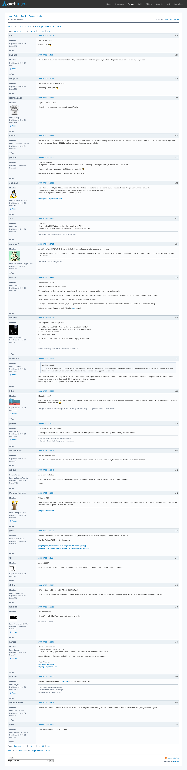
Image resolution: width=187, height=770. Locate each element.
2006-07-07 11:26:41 (46, 531)
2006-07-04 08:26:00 (46, 219)
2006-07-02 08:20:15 (46, 36)
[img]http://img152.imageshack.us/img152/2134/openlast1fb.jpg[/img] (63, 548)
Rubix (65, 681)
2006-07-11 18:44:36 (46, 703)
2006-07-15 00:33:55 (46, 724)
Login (40, 16)
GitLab (149, 4)
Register (32, 16)
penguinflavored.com (46, 511)
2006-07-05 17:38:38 (46, 451)
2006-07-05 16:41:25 (46, 423)
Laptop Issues (24, 26)
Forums (131, 4)
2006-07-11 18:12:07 (46, 642)
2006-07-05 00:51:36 (46, 318)
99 (43, 31)
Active (165, 20)
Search (23, 16)
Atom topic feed (173, 758)
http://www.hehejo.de (46, 664)
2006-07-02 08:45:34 (46, 55)
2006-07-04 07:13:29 (46, 183)
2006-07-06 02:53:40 (46, 470)
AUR (169, 4)
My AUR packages (55, 199)
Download (178, 4)
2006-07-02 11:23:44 (46, 136)
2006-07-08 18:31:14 (46, 558)
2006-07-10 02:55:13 (46, 607)
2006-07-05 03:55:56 (46, 358)
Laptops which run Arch (48, 26)
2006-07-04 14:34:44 (46, 277)
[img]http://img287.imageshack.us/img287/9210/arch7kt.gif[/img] (62, 546)
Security (159, 4)
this (73, 308)
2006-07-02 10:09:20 (46, 98)
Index (10, 16)
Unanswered (174, 20)
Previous (17, 31)
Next (48, 31)
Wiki (140, 4)
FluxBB (176, 761)
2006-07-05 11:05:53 (46, 391)
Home (109, 4)
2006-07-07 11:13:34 (46, 493)
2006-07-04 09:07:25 (46, 244)
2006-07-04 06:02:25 (46, 157)
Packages (119, 4)
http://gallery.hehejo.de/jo (47, 667)
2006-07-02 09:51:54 (46, 79)
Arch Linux (14, 3)
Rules (16, 16)
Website (14, 69)
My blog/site (42, 199)
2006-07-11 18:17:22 (46, 677)
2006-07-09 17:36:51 (46, 585)
